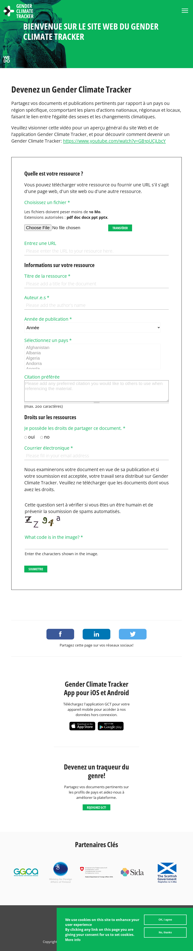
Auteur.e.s (36, 297)
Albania (92, 353)
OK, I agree (165, 920)
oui (32, 437)
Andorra (92, 363)
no (47, 437)
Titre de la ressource (47, 276)
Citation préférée (42, 377)
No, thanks (165, 933)
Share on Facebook (60, 634)
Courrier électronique (48, 448)
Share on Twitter (133, 634)
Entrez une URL (40, 243)
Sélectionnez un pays (48, 340)
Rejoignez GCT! (96, 807)
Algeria (92, 358)
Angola (92, 369)
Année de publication (48, 319)
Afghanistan (92, 347)
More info (73, 941)
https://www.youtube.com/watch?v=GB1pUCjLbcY (114, 141)
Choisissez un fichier (47, 202)
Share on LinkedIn (96, 634)
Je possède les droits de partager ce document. (74, 428)
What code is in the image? (54, 537)
